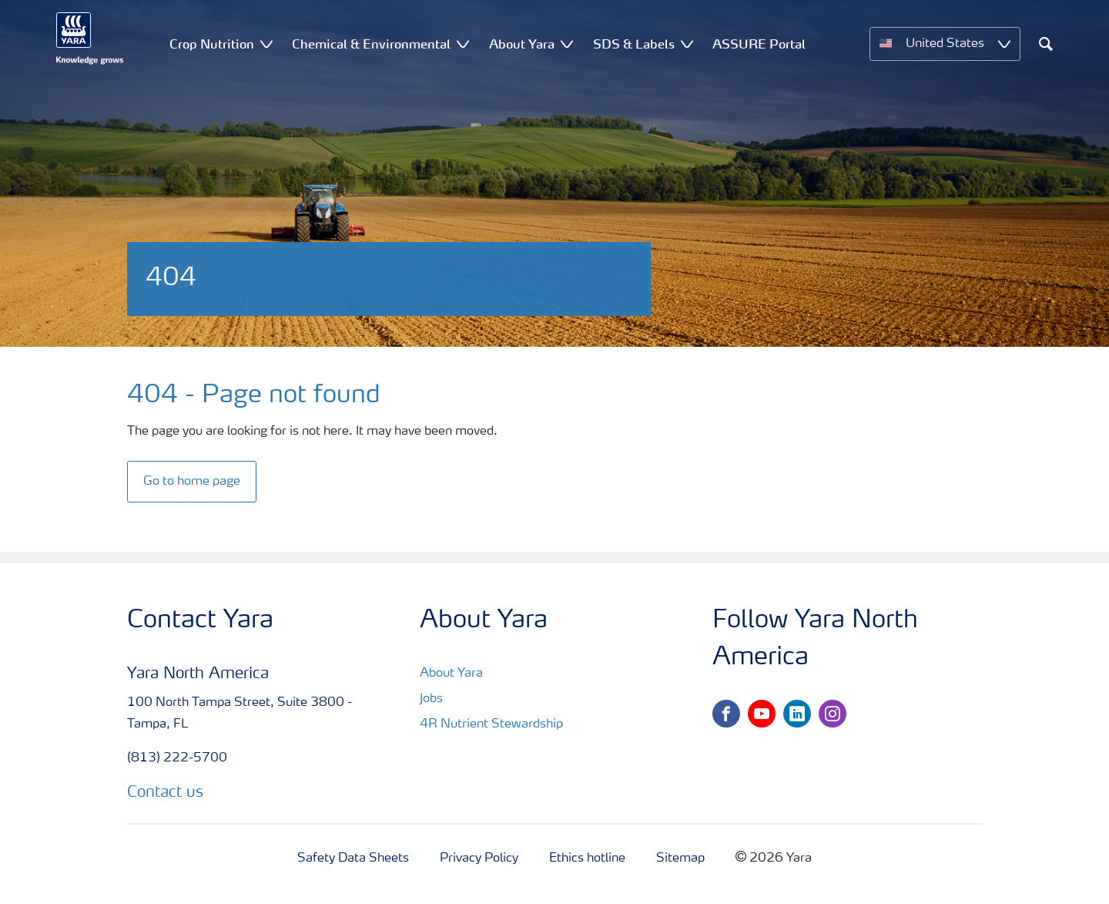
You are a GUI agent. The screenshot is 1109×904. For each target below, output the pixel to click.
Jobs (431, 699)
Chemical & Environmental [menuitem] (371, 44)
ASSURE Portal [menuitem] (759, 44)
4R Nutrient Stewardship (491, 724)
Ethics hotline (587, 858)
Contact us (165, 793)
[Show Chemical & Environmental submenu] (463, 43)
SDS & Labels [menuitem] (634, 44)
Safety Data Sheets (353, 858)
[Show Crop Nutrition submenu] (266, 43)
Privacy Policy (479, 858)
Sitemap (680, 858)
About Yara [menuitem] (521, 44)
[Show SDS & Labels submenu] (687, 43)
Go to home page (191, 482)
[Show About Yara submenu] (567, 43)
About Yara (451, 673)
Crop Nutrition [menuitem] (211, 44)
